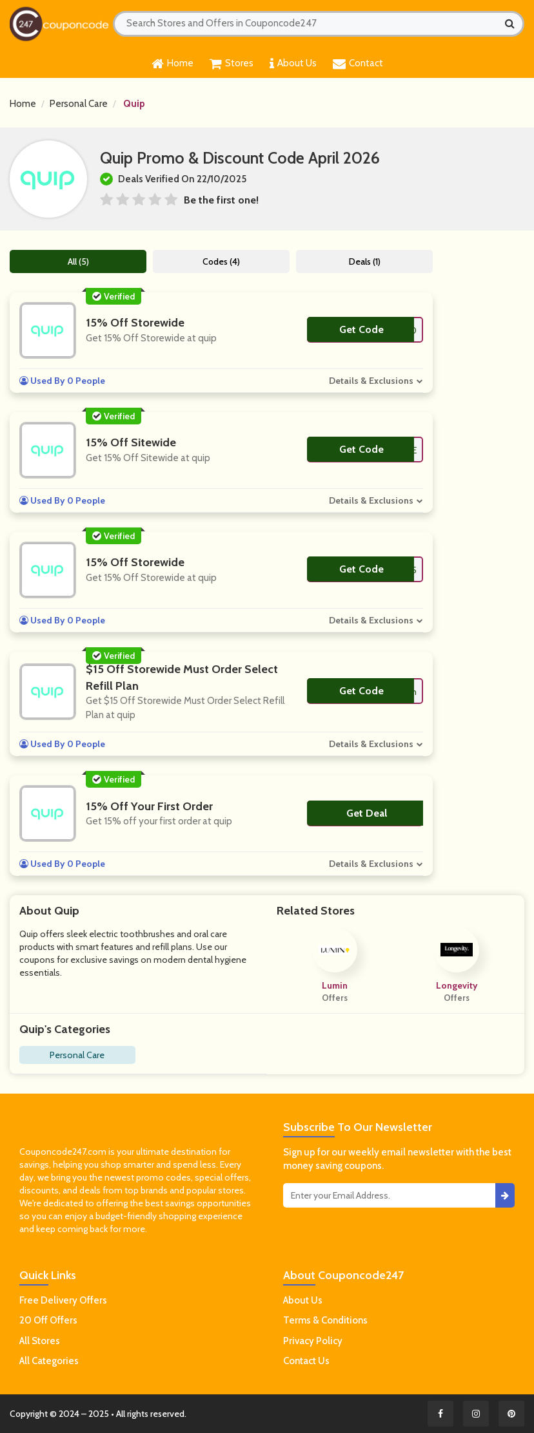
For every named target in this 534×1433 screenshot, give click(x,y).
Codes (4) (221, 261)
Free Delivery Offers (63, 1300)
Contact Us (306, 1361)
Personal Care (79, 103)
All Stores (39, 1341)
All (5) (78, 261)
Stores (231, 63)
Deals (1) (365, 261)
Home (172, 63)
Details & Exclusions (371, 380)
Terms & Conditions (325, 1320)
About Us (293, 63)
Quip (134, 103)
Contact (358, 63)
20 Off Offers (48, 1320)
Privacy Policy (312, 1341)
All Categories (49, 1361)
